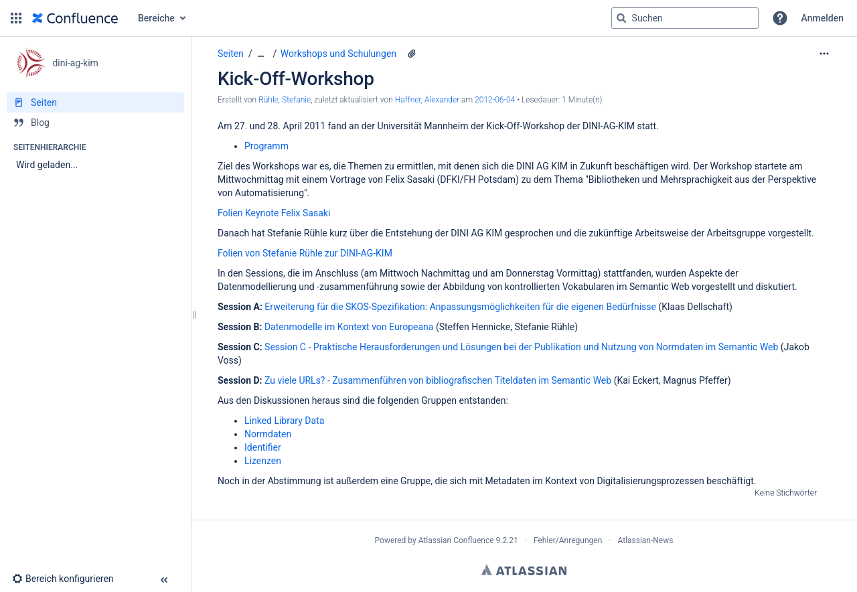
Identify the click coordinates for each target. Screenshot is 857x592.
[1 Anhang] (411, 53)
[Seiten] (95, 102)
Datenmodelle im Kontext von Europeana (349, 326)
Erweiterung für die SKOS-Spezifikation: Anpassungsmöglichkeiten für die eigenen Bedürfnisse (460, 306)
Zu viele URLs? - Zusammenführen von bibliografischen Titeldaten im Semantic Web (437, 380)
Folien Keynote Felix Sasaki (274, 213)
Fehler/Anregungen (568, 540)
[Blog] (95, 123)
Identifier (262, 447)
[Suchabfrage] (685, 18)
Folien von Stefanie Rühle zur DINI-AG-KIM (305, 253)
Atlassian (523, 570)
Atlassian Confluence (456, 540)
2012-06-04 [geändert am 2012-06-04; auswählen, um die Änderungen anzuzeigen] (495, 99)
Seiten (231, 53)
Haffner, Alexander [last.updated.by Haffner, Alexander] (427, 99)
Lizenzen (262, 460)
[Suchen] (621, 18)
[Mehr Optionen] (824, 54)
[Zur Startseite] (75, 18)
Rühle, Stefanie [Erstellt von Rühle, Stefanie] (284, 99)
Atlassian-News (645, 540)
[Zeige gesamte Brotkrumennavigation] (261, 54)
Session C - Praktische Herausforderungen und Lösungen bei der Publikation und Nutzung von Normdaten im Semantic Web (521, 347)
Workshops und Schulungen (338, 53)
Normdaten (267, 434)
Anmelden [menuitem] (822, 18)
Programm (266, 146)
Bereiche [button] (156, 18)
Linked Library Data (284, 420)
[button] (16, 18)
